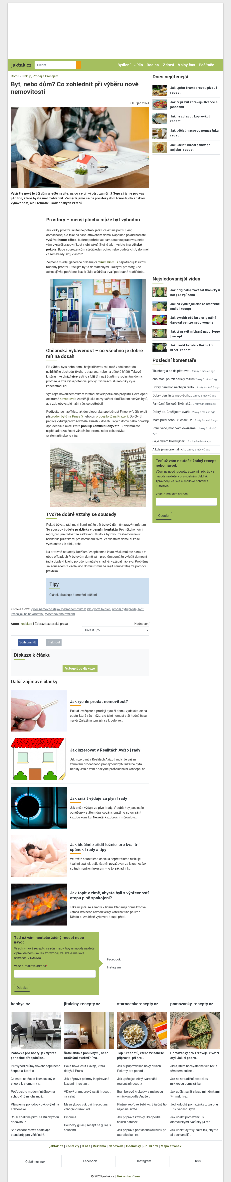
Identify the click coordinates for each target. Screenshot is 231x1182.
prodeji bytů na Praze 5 (67, 416)
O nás (86, 1146)
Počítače (206, 65)
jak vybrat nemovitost (71, 609)
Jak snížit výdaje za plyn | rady (98, 798)
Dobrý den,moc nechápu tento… (174, 387)
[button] (80, 147)
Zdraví (168, 65)
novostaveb (68, 399)
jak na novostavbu (32, 614)
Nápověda (116, 1146)
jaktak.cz (56, 1146)
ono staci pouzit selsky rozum (173, 379)
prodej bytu (120, 609)
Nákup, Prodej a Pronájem (40, 76)
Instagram (114, 967)
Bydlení (123, 65)
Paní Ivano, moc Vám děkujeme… (175, 428)
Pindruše (70, 1117)
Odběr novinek (35, 1162)
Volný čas (186, 65)
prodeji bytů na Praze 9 (112, 416)
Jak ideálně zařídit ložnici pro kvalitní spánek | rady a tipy (104, 847)
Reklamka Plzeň (128, 1176)
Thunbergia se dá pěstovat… (171, 371)
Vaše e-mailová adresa (30, 966)
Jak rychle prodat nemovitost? (99, 701)
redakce (26, 624)
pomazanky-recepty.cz (191, 1003)
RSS (198, 1161)
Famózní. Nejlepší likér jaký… (172, 404)
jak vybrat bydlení (99, 609)
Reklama (99, 1146)
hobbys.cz (20, 1003)
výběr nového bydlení (60, 614)
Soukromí (150, 1146)
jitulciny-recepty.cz (82, 1003)
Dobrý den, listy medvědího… (172, 395)
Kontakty (72, 1146)
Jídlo (138, 65)
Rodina (153, 65)
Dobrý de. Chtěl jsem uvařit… (172, 412)
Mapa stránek (171, 1146)
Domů (15, 76)
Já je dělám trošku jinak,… (169, 441)
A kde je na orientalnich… (169, 449)
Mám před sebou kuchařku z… (173, 420)
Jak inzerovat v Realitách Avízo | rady (105, 750)
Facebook (114, 959)
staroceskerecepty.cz (137, 1003)
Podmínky (133, 1146)
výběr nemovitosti (43, 609)
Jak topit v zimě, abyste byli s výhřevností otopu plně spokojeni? (109, 895)
